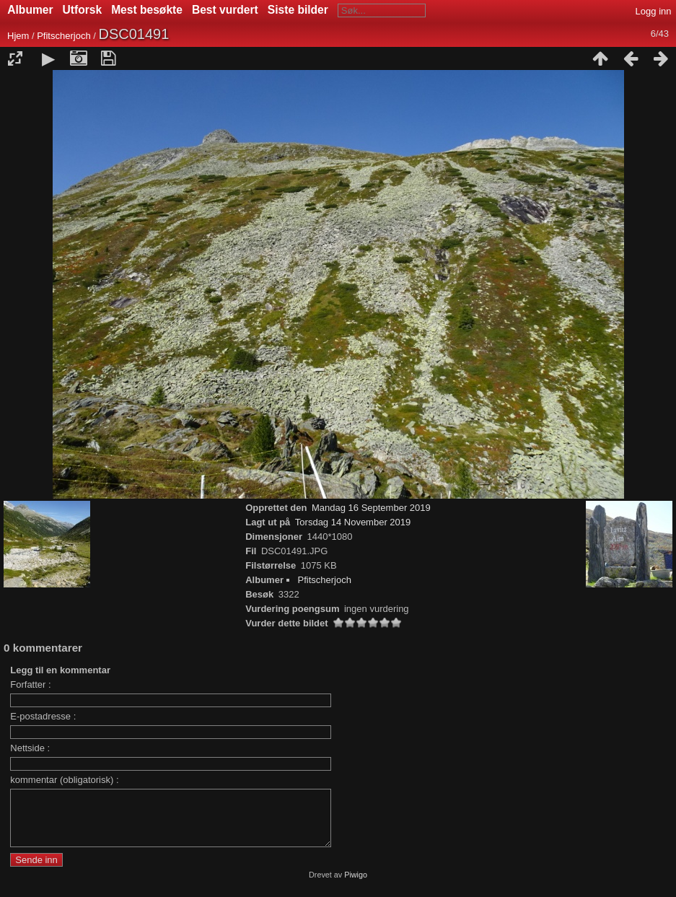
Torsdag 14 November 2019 (353, 522)
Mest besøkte (147, 10)
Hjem (18, 35)
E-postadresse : (43, 716)
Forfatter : (30, 684)
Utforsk (82, 10)
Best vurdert (225, 10)
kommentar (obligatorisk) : (64, 779)
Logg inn (654, 11)
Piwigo (355, 885)
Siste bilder (298, 10)
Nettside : (30, 748)
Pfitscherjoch (63, 35)
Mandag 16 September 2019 (371, 507)
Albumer (30, 10)
